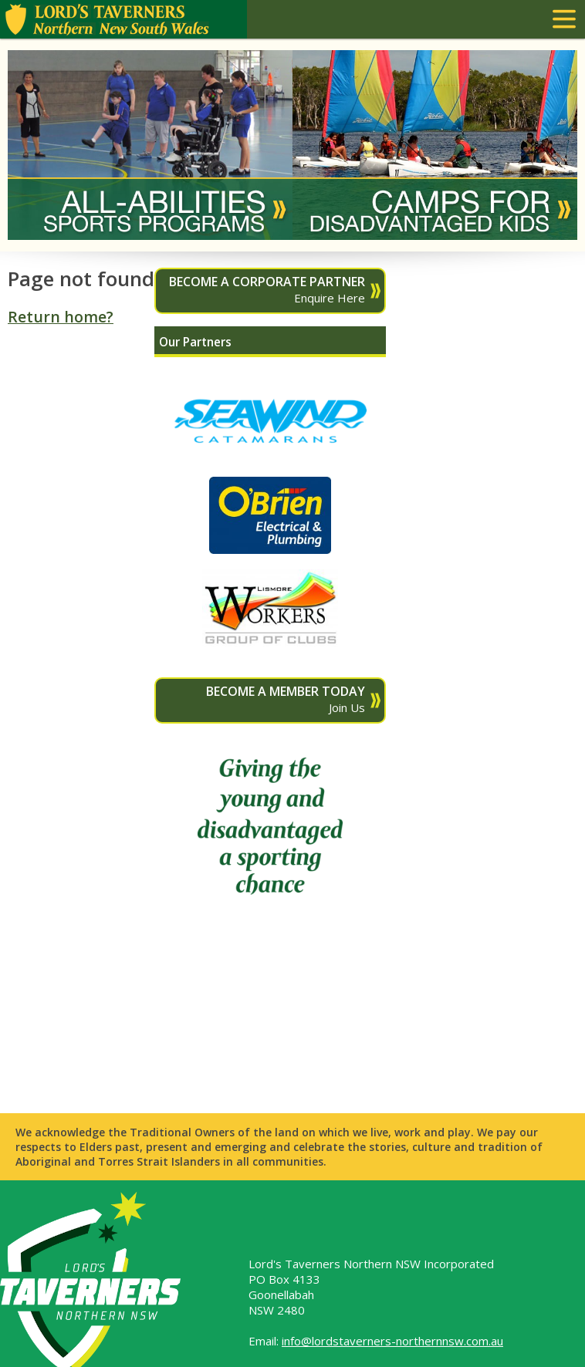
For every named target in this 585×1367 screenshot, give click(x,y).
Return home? (60, 316)
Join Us (262, 699)
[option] (150, 145)
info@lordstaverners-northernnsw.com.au (392, 1340)
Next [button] (549, 145)
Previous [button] (35, 145)
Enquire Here (262, 289)
